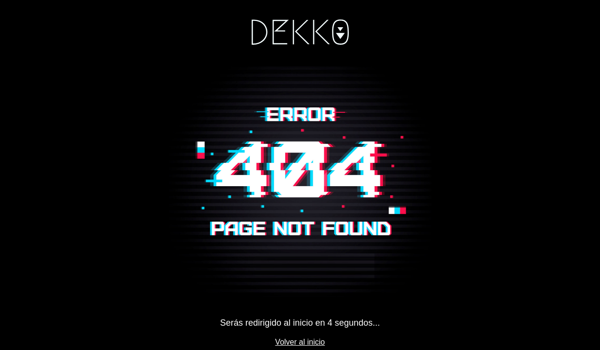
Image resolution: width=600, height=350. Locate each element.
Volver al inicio (300, 342)
